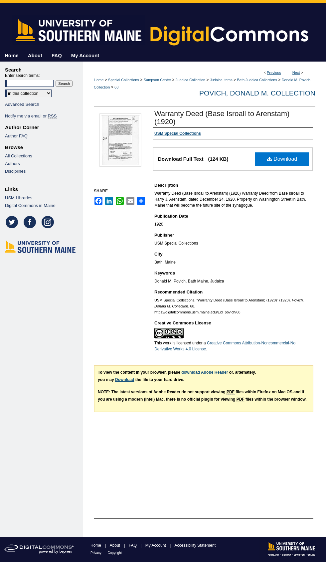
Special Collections (123, 80)
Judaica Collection (190, 80)
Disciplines (15, 171)
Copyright (115, 553)
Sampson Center (157, 80)
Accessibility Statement (195, 545)
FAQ (133, 545)
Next (296, 73)
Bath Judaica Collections (257, 80)
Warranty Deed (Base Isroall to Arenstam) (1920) (221, 117)
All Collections (18, 155)
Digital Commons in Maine (30, 205)
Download (282, 159)
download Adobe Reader (204, 372)
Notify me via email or (31, 115)
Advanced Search (22, 104)
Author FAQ (16, 135)
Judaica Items (221, 80)
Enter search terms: (22, 75)
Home (98, 80)
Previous (274, 73)
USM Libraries (18, 197)
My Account (156, 545)
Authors (12, 163)
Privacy (96, 553)
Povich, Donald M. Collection (257, 93)
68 (116, 87)
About (115, 545)
